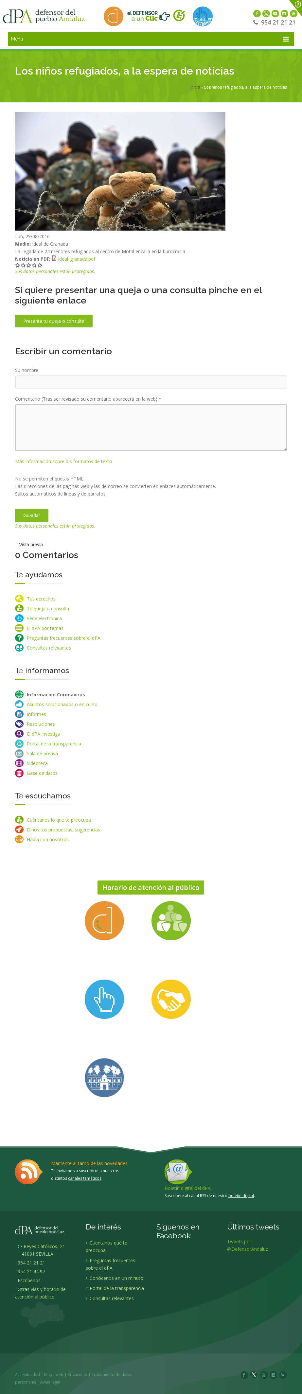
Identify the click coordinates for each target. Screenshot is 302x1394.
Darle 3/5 (29, 265)
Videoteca (37, 763)
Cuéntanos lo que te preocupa (59, 820)
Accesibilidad (28, 1374)
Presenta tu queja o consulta (53, 321)
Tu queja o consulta (48, 608)
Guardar (31, 515)
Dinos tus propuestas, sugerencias (63, 830)
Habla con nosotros (48, 839)
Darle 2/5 (23, 265)
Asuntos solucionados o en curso (62, 704)
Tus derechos (41, 599)
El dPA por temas (45, 628)
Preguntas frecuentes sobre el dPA (63, 638)
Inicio (195, 87)
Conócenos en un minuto (114, 1279)
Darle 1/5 (18, 265)
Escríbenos (28, 1281)
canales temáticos (84, 1178)
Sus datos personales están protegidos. (55, 271)
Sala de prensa (42, 753)
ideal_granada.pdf (76, 259)
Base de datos (42, 773)
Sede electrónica (44, 618)
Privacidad (78, 1374)
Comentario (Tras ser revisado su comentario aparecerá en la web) (88, 399)
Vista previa (31, 544)
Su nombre (26, 370)
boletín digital (241, 1195)
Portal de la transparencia (54, 744)
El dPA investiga (43, 734)
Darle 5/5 (40, 265)
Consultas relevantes (49, 648)
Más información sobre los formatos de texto (63, 461)
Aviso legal (51, 1382)
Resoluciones (41, 724)
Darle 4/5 (34, 265)
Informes (36, 714)
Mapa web (54, 1374)
